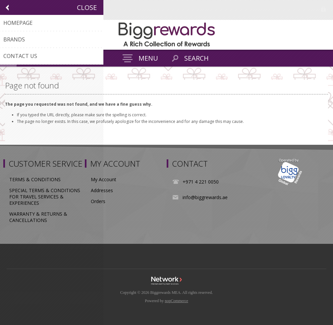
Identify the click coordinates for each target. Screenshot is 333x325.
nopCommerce (176, 300)
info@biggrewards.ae (205, 197)
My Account (103, 179)
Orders (98, 201)
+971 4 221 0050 (201, 182)
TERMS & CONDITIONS (35, 179)
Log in (323, 9)
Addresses (102, 190)
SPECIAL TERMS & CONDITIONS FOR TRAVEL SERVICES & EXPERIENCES (44, 196)
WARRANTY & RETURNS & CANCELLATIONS (38, 217)
